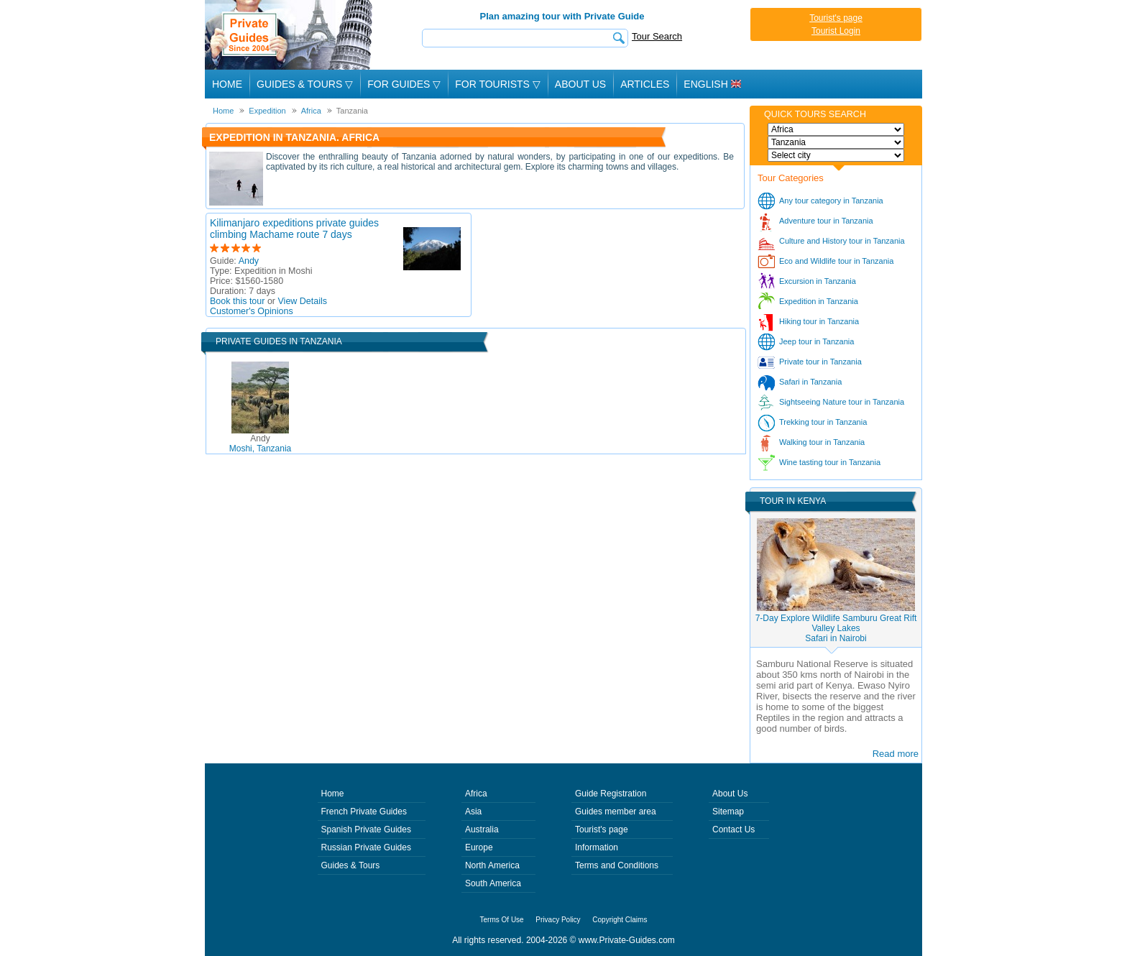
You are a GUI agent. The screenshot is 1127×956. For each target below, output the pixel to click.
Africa (476, 794)
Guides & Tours (350, 865)
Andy (249, 261)
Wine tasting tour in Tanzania (829, 462)
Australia (482, 829)
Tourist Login (835, 31)
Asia (473, 811)
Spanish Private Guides (366, 829)
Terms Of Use (502, 920)
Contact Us (733, 829)
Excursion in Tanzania (817, 281)
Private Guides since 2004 (290, 35)
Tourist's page (835, 18)
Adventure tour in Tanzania (826, 220)
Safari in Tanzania (810, 381)
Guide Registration (610, 794)
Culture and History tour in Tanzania (842, 240)
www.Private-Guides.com (627, 940)
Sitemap (728, 811)
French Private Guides (364, 811)
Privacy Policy (557, 920)
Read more (896, 753)
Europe (479, 847)
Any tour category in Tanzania (831, 200)
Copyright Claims (619, 920)
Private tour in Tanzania (820, 361)
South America (493, 883)
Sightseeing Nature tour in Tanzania (841, 401)
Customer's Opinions (251, 311)
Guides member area (615, 811)
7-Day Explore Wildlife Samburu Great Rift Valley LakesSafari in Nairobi (836, 628)
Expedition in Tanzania (818, 301)
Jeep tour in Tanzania (816, 341)
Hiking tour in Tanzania (819, 321)
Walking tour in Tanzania (822, 442)
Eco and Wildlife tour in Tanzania (836, 261)
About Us (580, 84)
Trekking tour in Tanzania (823, 422)
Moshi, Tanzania (260, 443)
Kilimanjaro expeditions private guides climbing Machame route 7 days (294, 228)
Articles (644, 84)
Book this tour (237, 301)
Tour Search (657, 36)
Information (596, 847)
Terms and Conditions (616, 865)
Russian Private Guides (366, 847)
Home (227, 84)
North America (492, 865)
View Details (303, 301)
